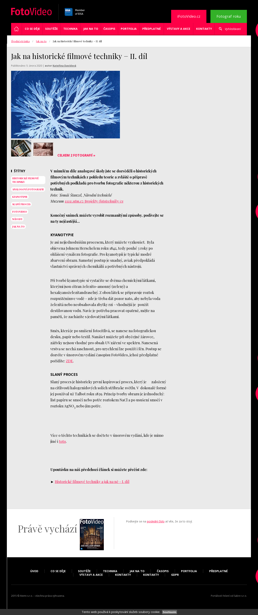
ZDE (69, 360)
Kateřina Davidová (64, 65)
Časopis (109, 29)
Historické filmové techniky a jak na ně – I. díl (92, 481)
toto (62, 441)
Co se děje (32, 29)
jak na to (18, 226)
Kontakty (204, 29)
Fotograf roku (228, 16)
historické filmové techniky (25, 180)
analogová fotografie (28, 189)
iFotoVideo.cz (188, 16)
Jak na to (90, 29)
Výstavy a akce (178, 29)
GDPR (175, 575)
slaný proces (21, 204)
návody (17, 219)
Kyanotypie (19, 196)
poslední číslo (155, 521)
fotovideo (19, 211)
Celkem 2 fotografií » (76, 155)
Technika (70, 29)
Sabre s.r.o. (240, 595)
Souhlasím (169, 612)
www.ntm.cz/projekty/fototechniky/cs (94, 201)
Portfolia (129, 29)
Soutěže (51, 29)
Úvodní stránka (20, 41)
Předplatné (151, 29)
